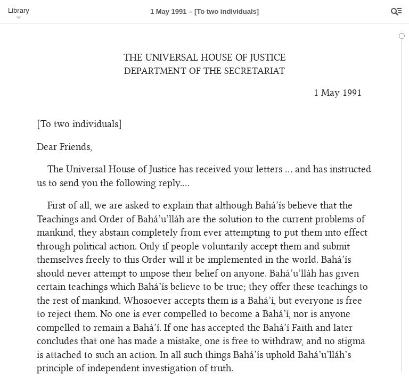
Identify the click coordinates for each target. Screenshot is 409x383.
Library (18, 10)
